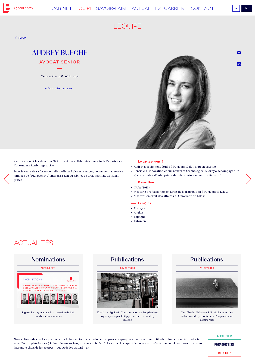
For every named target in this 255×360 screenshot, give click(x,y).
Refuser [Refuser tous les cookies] (224, 353)
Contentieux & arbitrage (59, 76)
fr (246, 8)
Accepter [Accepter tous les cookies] (224, 336)
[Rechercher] (236, 8)
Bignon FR (18, 8)
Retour (20, 37)
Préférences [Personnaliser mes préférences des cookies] (224, 344)
